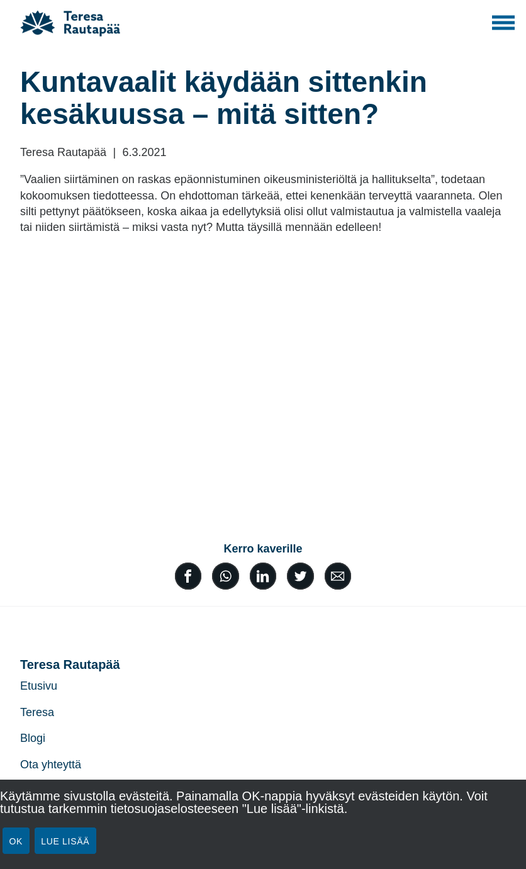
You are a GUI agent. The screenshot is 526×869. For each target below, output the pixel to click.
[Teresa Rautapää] (74, 22)
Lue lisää (65, 841)
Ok (16, 841)
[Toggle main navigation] (503, 22)
